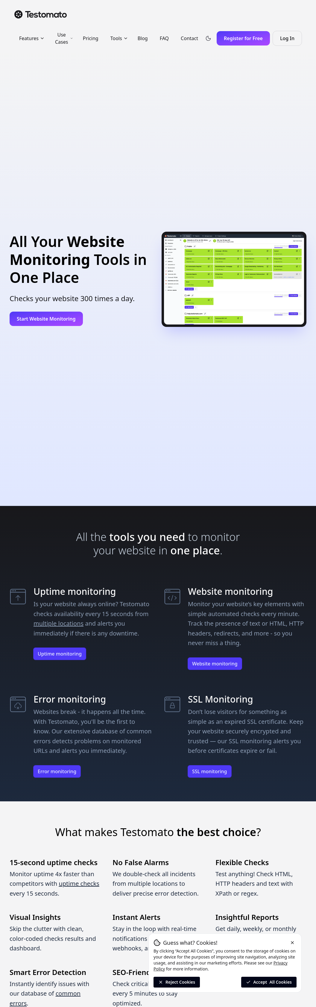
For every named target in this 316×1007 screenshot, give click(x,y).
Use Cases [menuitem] (64, 38)
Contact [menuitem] (189, 38)
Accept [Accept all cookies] (269, 982)
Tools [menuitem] (119, 38)
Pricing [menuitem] (90, 38)
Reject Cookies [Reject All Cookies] (176, 982)
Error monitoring (57, 771)
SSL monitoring (209, 771)
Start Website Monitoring (46, 319)
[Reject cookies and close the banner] (292, 942)
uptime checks (79, 883)
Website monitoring (215, 663)
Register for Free (243, 38)
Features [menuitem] (32, 38)
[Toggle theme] (208, 38)
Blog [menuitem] (143, 38)
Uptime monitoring (60, 653)
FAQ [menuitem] (164, 38)
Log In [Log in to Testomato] (291, 40)
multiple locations (58, 623)
